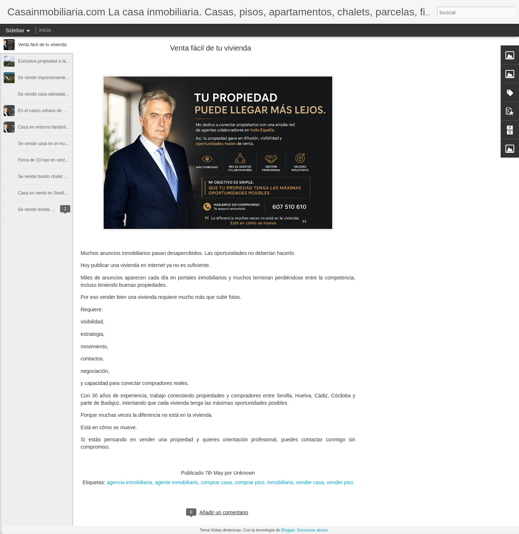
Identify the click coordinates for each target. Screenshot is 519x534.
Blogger (288, 530)
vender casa (310, 482)
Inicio (45, 30)
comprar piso (249, 482)
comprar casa (216, 482)
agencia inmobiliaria (129, 482)
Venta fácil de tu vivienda (42, 44)
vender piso (340, 482)
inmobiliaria (280, 482)
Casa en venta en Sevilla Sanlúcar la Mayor (60, 193)
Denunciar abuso (312, 530)
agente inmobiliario (176, 482)
